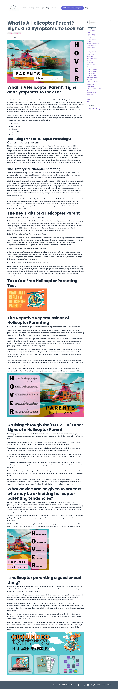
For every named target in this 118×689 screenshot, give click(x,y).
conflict (89, 42)
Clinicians (55, 8)
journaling (90, 66)
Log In (88, 8)
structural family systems (95, 94)
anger (89, 33)
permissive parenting (94, 82)
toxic (88, 108)
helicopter (10, 33)
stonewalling (91, 92)
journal (89, 64)
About (54, 685)
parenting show (92, 75)
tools (88, 106)
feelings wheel (92, 54)
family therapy (92, 49)
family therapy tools (93, 52)
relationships (91, 89)
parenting (90, 71)
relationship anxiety (93, 87)
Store (37, 8)
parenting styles (92, 78)
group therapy (91, 56)
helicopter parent (17, 33)
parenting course (92, 73)
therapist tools (92, 99)
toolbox (89, 104)
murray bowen (91, 68)
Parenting (31, 8)
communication (92, 40)
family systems (92, 47)
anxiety (89, 38)
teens (89, 96)
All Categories (91, 31)
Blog (47, 8)
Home (24, 8)
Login (42, 8)
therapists (90, 101)
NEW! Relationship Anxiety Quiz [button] (73, 8)
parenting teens (92, 80)
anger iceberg (91, 35)
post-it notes (91, 85)
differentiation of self (94, 45)
